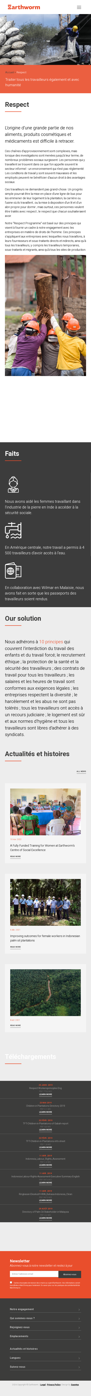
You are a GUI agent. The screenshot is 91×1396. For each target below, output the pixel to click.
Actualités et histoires (24, 1349)
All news (81, 771)
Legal (43, 1384)
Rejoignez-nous (20, 1327)
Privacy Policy (53, 1384)
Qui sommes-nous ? (22, 1318)
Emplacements (19, 1336)
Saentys (75, 1384)
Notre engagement (22, 1309)
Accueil (9, 72)
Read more (15, 856)
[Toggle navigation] (79, 7)
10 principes (51, 642)
